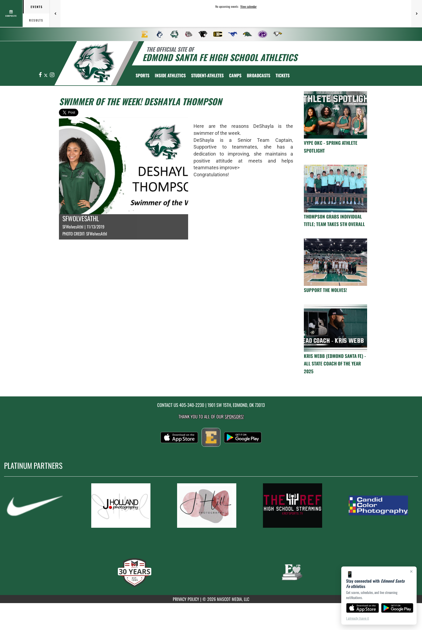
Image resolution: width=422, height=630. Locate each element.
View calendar (248, 6)
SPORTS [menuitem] (142, 75)
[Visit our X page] (46, 75)
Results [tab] (36, 20)
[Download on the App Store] (362, 608)
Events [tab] (37, 7)
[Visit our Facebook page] (41, 75)
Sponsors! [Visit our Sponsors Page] (234, 416)
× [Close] (411, 571)
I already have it (357, 618)
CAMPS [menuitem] (235, 75)
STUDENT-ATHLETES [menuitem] (207, 75)
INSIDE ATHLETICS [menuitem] (170, 75)
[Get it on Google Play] (397, 608)
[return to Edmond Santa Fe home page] (94, 63)
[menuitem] (144, 34)
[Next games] (416, 13)
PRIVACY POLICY (186, 599)
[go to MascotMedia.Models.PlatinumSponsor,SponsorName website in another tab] (39, 505)
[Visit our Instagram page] (52, 75)
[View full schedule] (11, 13)
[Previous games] (55, 13)
